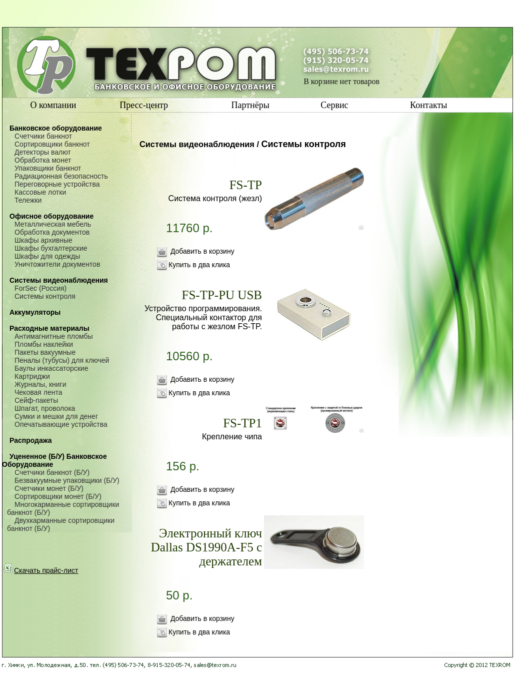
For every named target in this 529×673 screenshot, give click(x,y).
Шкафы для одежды (47, 256)
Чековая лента (38, 392)
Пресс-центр (144, 105)
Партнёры (250, 105)
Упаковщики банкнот (47, 168)
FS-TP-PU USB (222, 295)
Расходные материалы (50, 328)
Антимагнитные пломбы (53, 336)
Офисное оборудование (52, 216)
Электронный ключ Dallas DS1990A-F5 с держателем (206, 547)
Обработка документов (52, 232)
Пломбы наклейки (43, 344)
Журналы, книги (40, 384)
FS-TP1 (242, 423)
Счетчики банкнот (43, 136)
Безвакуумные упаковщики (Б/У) (67, 480)
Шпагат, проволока (44, 408)
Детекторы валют (42, 152)
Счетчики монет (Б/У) (49, 488)
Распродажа (31, 440)
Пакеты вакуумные (45, 352)
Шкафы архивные (43, 240)
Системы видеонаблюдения (59, 280)
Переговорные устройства (57, 184)
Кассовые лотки (40, 192)
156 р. (209, 476)
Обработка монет (42, 160)
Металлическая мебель (52, 224)
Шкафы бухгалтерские (51, 248)
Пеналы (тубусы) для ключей (61, 360)
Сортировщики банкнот (52, 144)
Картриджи (32, 376)
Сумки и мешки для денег (56, 416)
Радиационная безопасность (61, 176)
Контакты (428, 105)
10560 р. (209, 366)
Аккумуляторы (35, 312)
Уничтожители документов (57, 264)
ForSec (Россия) (40, 288)
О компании (53, 105)
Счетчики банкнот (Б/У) (52, 472)
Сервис (334, 105)
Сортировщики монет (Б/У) (58, 496)
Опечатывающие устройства (61, 424)
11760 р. (209, 238)
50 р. (209, 605)
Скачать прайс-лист (40, 570)
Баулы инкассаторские (51, 368)
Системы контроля (45, 296)
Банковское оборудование (56, 128)
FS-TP (246, 185)
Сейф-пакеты (36, 400)
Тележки (28, 200)
